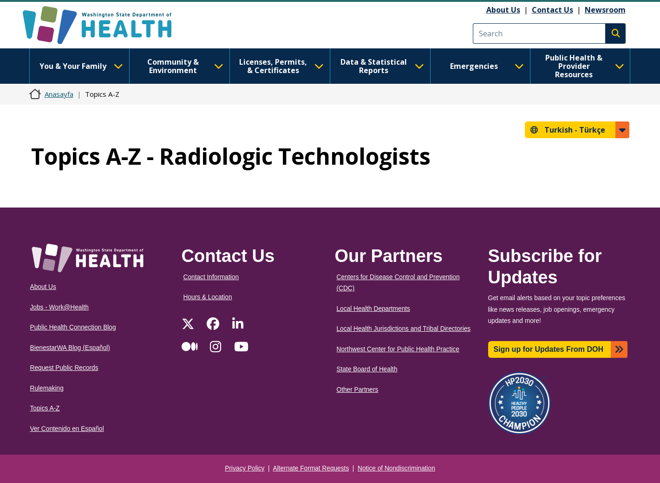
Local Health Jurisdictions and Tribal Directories (404, 328)
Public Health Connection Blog (73, 327)
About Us (503, 10)
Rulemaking (47, 388)
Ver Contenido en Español (67, 428)
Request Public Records (64, 367)
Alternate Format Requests (311, 468)
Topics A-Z (45, 408)
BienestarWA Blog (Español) (70, 347)
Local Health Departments (373, 308)
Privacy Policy (244, 468)
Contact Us (552, 10)
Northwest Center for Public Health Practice (398, 349)
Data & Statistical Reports (382, 66)
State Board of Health (367, 369)
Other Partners (358, 389)
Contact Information (211, 277)
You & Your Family (81, 66)
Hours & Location (207, 297)
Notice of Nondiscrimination (396, 468)
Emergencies (487, 66)
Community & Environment (185, 66)
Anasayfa (59, 94)
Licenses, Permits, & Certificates (281, 66)
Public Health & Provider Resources (584, 66)
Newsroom (605, 10)
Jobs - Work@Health (59, 307)
